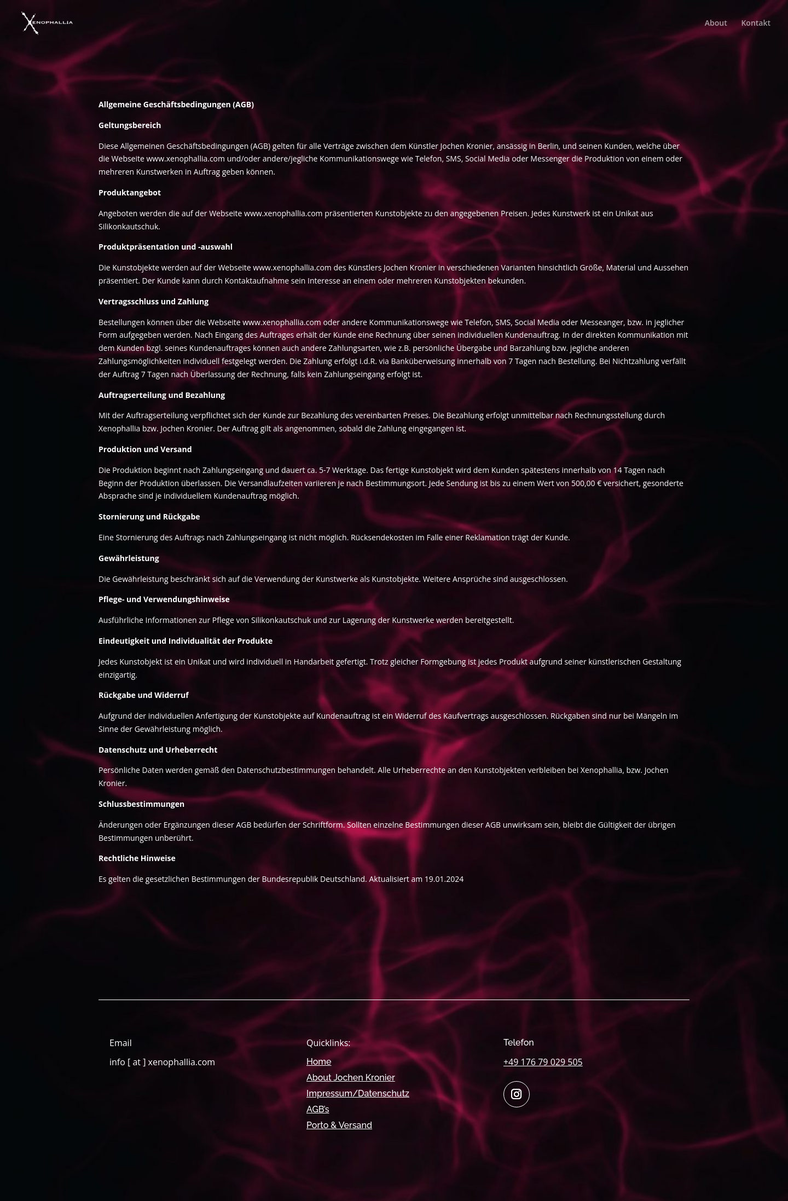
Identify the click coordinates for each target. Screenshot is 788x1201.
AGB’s (317, 1109)
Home (319, 1061)
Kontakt (755, 23)
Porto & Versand (339, 1125)
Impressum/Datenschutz (357, 1093)
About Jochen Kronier (350, 1077)
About (716, 23)
